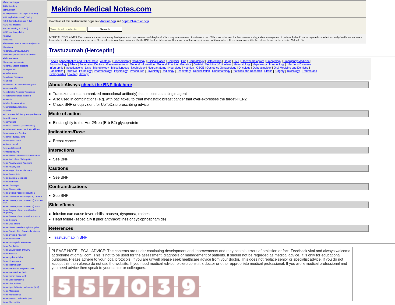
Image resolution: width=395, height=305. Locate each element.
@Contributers (10, 6)
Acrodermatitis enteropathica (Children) (21, 129)
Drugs (227, 61)
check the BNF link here (106, 84)
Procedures (137, 71)
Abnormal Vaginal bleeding (15, 66)
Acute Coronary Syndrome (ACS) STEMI (22, 206)
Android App (108, 21)
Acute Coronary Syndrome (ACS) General (22, 196)
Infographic (56, 67)
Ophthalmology (262, 67)
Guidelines (225, 64)
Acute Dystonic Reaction (14, 235)
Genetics (185, 64)
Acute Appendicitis (11, 174)
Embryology (273, 61)
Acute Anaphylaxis (11, 167)
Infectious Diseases (299, 64)
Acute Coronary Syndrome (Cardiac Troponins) (19, 211)
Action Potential (10, 144)
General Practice (167, 64)
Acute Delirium (10, 220)
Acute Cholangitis (11, 185)
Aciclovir (7, 111)
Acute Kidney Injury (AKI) (15, 276)
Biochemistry (121, 61)
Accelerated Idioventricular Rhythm (19, 84)
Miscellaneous (120, 67)
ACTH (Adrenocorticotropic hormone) (20, 13)
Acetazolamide (10, 88)
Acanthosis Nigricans (13, 77)
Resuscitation (201, 71)
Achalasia (7, 99)
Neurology (175, 67)
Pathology (85, 71)
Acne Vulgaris (9, 122)
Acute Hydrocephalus (13, 257)
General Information (142, 64)
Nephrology (138, 67)
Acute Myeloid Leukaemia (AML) (18, 298)
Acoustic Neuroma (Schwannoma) (19, 125)
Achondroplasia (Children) (15, 107)
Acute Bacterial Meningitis (15, 178)
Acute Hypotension (12, 261)
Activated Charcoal (12, 148)
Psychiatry (153, 71)
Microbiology (101, 67)
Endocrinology (58, 64)
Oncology (244, 67)
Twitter (72, 74)
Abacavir (7, 36)
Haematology (242, 64)
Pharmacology (103, 71)
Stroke (268, 71)
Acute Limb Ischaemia (13, 280)
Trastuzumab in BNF (70, 237)
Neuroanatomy (157, 67)
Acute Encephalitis (11, 239)
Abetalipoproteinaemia (13, 62)
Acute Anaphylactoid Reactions (17, 163)
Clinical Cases (156, 61)
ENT (236, 61)
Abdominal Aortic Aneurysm (16, 51)
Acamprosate (9, 69)
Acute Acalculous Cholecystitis (17, 159)
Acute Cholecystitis (12, 189)
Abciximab (8, 47)
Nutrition (188, 67)
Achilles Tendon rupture (14, 103)
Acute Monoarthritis (12, 295)
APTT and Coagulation (13, 32)
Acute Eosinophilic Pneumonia (17, 242)
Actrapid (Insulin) (11, 152)
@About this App (11, 2)
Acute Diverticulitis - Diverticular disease (21, 231)
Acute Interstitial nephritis (15, 272)
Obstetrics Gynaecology (221, 67)
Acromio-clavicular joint (14, 137)
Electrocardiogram (252, 61)
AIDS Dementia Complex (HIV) (17, 21)
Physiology (121, 71)
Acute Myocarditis (11, 302)
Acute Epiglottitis (11, 246)
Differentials (214, 61)
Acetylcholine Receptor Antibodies (19, 92)
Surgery (280, 71)
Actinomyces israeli (12, 140)
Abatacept (8, 40)
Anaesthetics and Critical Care (79, 61)
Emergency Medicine (296, 61)
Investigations (74, 67)
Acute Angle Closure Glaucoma (17, 170)
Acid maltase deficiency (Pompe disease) (22, 114)
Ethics (73, 64)
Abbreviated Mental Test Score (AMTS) (21, 43)
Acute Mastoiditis (11, 291)
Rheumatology (221, 71)
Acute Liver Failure (12, 283)
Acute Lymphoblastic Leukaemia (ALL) (21, 287)
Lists (88, 67)
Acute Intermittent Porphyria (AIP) (19, 268)
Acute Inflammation (12, 265)
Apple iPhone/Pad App (135, 21)
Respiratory (183, 71)
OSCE (200, 67)
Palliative (71, 71)
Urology (83, 74)
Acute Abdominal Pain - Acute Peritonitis (22, 155)
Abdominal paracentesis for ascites (19, 54)
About (54, 61)
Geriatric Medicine (205, 64)
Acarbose (7, 81)
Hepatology (260, 64)
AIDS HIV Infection (12, 25)
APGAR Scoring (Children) (15, 28)
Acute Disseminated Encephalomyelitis (21, 227)
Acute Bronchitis (10, 182)
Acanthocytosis (10, 73)
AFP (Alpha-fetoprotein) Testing (17, 17)
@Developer (9, 10)
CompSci (173, 61)
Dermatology (197, 61)
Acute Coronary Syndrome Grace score (21, 216)
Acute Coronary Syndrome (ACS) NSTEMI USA (23, 201)
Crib (183, 61)
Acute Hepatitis (10, 253)
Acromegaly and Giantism (15, 133)
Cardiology (138, 61)
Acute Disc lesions (11, 224)
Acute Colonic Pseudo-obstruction (19, 193)
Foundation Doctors (91, 64)
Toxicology (293, 71)
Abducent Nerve (10, 58)
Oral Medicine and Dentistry (291, 67)
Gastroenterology (117, 64)
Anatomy (105, 61)
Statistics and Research (247, 71)
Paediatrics (56, 71)
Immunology (276, 64)
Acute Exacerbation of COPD (16, 250)
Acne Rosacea (10, 118)
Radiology (168, 71)
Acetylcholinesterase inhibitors (17, 96)
